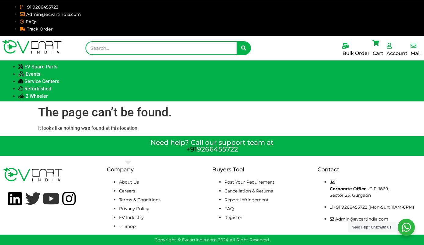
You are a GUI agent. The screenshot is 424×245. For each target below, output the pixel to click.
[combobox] (161, 48)
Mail (416, 53)
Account (397, 53)
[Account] (389, 46)
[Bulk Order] (345, 46)
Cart (378, 53)
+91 (191, 149)
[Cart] (376, 43)
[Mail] (413, 46)
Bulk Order (356, 53)
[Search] (243, 48)
